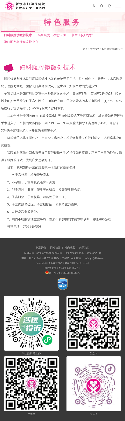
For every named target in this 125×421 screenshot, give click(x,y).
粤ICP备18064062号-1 (69, 268)
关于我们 (84, 247)
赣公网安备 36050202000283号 (62, 273)
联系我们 (41, 247)
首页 (85, 48)
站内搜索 (70, 247)
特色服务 (95, 48)
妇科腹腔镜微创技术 (112, 48)
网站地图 (55, 247)
